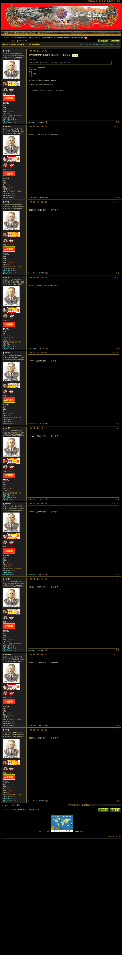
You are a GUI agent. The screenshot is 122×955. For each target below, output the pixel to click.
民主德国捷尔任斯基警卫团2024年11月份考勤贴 (69, 38)
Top (120, 836)
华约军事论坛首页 (91, 1)
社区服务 (32, 33)
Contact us (111, 836)
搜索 (26, 33)
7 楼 (46, 650)
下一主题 (117, 44)
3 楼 (46, 348)
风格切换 (112, 1)
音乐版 (101, 1)
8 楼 (46, 725)
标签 (18, 33)
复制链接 (96, 44)
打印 (81, 44)
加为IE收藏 (88, 44)
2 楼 (46, 273)
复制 (45, 51)
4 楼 (46, 424)
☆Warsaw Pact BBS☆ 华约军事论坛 (15, 38)
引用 (30, 51)
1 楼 (46, 197)
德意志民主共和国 (34, 38)
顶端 (117, 122)
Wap (116, 836)
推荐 (22, 33)
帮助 (118, 1)
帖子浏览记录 (74, 805)
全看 (42, 51)
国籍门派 (41, 33)
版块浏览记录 (87, 805)
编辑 (38, 51)
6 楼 (46, 575)
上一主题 (110, 44)
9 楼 (46, 801)
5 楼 (46, 499)
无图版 (106, 1)
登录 (11, 33)
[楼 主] (47, 122)
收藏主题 (103, 44)
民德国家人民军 (47, 38)
